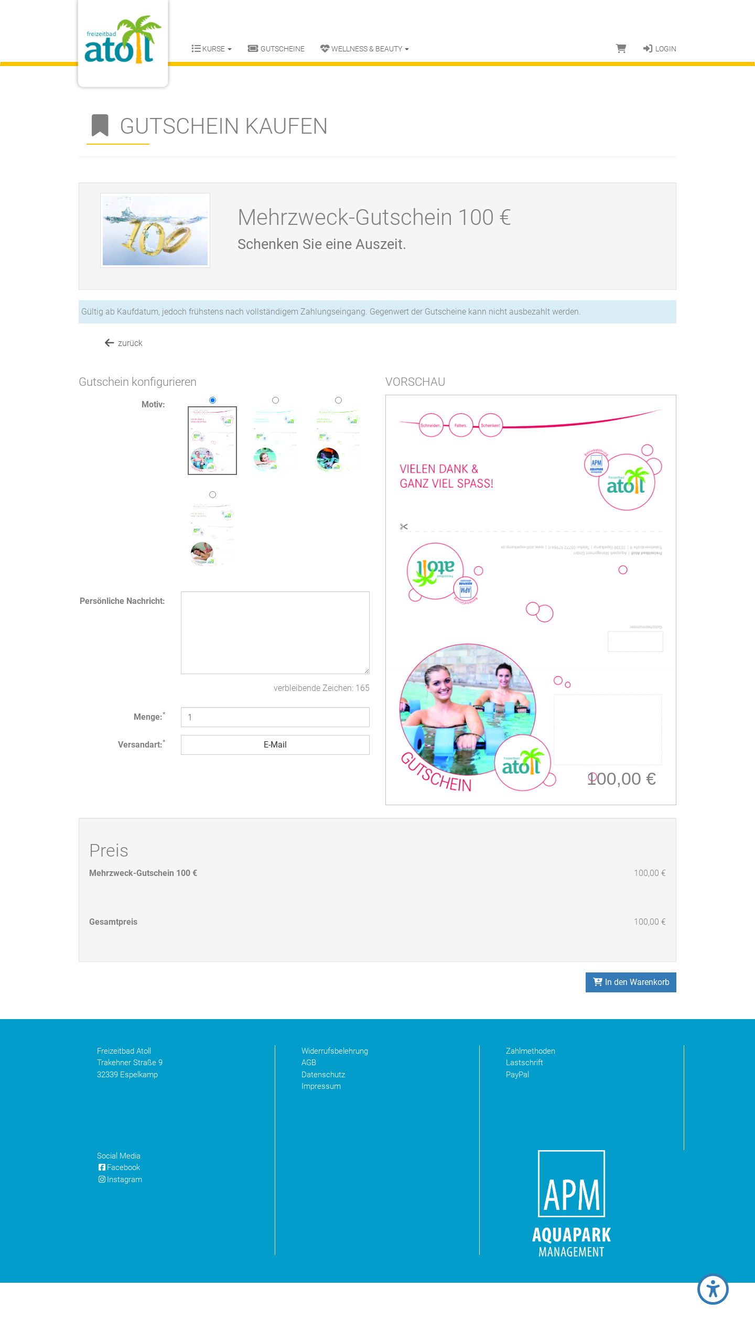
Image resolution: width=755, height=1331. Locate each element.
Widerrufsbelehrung (334, 1099)
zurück (123, 343)
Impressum (321, 1134)
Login (659, 49)
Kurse (211, 49)
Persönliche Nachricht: (122, 601)
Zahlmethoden (530, 1099)
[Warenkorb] (621, 49)
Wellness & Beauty (364, 49)
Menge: (149, 716)
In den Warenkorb (631, 1030)
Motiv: (153, 404)
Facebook (118, 1215)
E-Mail (275, 745)
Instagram (119, 1227)
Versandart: (141, 744)
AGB (308, 1111)
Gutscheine (276, 49)
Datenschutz (323, 1123)
